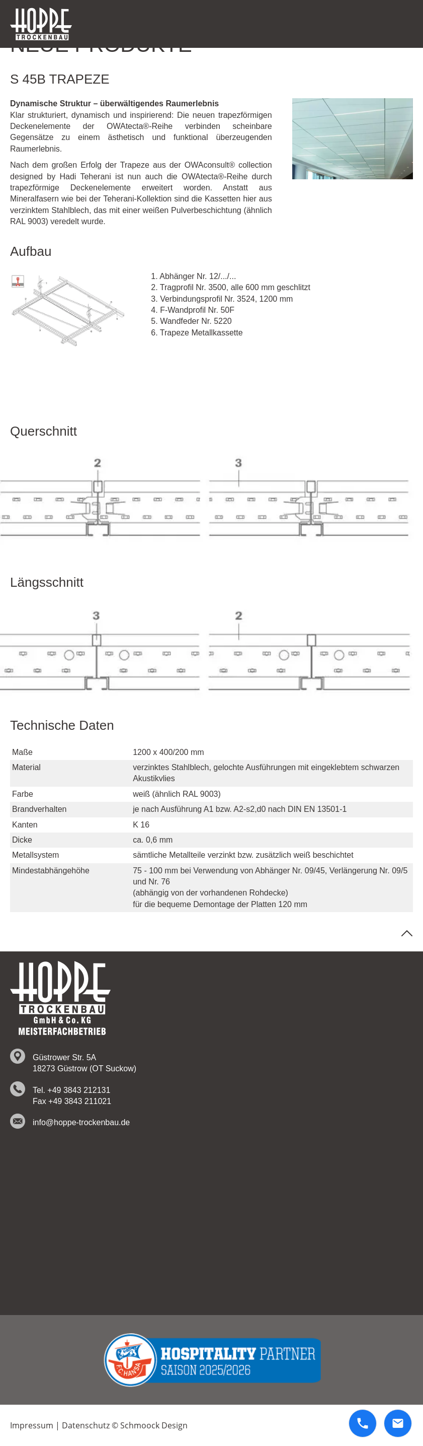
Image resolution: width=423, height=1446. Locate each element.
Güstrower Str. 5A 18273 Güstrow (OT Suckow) (84, 1063)
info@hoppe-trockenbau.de (81, 1122)
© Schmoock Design (150, 1425)
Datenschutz (86, 1425)
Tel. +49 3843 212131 (71, 1090)
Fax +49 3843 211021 (72, 1101)
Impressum (31, 1425)
